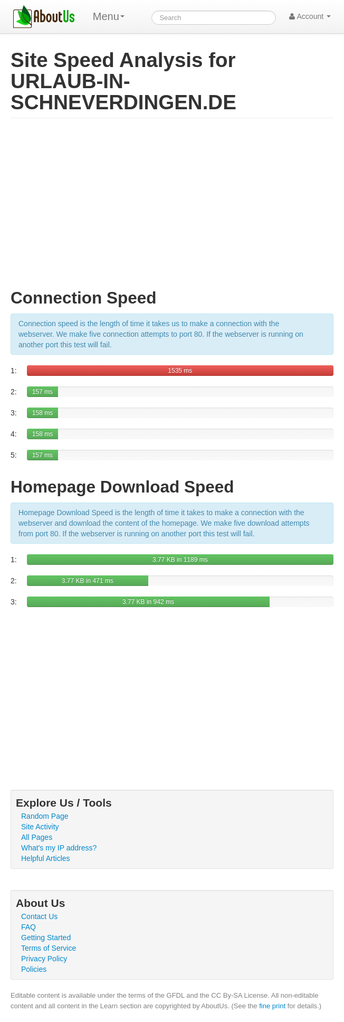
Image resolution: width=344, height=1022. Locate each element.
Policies (33, 969)
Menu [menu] (109, 16)
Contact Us (39, 916)
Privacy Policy (44, 958)
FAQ (28, 927)
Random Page (45, 816)
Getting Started (46, 937)
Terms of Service (48, 948)
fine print (272, 1006)
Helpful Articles (45, 858)
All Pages (36, 837)
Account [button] (310, 16)
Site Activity (40, 826)
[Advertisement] (172, 208)
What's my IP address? (59, 848)
